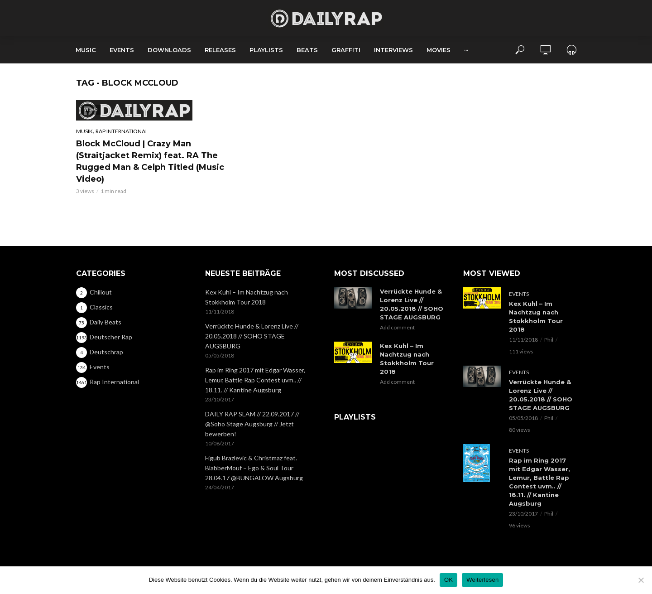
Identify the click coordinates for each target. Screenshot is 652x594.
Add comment (397, 327)
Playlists (266, 49)
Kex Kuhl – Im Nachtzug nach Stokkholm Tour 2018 (246, 297)
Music (86, 49)
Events (122, 49)
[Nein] (640, 579)
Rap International (122, 131)
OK (448, 579)
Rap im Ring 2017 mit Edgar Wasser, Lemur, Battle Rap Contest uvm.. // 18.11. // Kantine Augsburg (255, 380)
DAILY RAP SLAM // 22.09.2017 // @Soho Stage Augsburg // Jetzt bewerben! (252, 424)
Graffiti (345, 49)
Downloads (169, 49)
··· (466, 49)
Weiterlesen (482, 579)
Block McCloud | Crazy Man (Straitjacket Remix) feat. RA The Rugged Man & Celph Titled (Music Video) (150, 161)
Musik (84, 131)
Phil (548, 339)
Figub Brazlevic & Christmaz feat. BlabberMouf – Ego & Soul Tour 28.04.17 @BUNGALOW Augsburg (254, 468)
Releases (220, 49)
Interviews (393, 49)
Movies (439, 49)
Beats (307, 49)
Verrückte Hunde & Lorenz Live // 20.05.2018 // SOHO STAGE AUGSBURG (251, 336)
